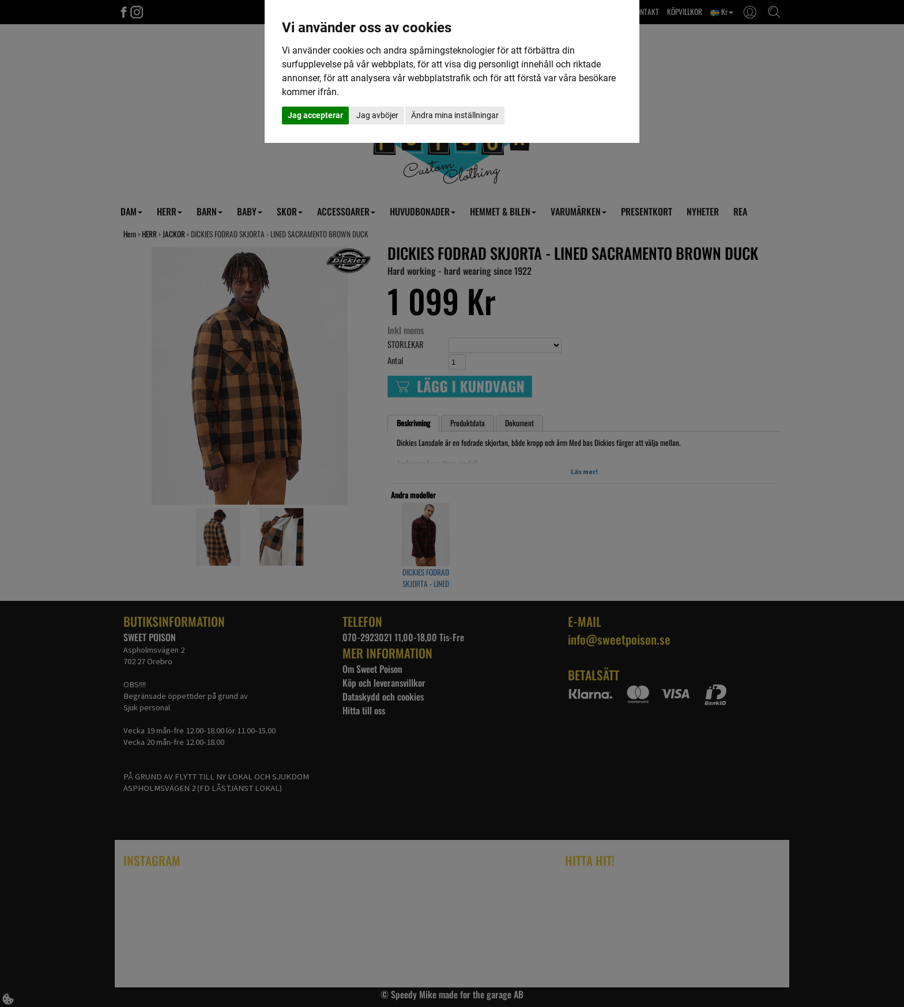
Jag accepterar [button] (315, 115)
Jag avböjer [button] (377, 115)
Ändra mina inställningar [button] (455, 115)
